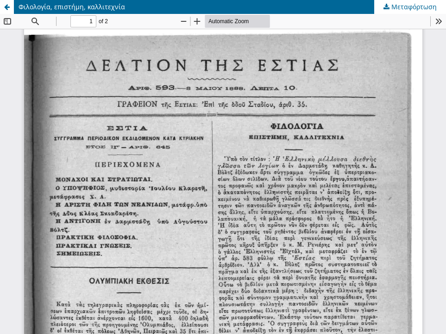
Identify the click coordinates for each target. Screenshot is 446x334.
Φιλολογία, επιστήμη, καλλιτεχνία (72, 6)
